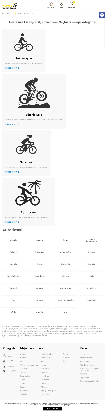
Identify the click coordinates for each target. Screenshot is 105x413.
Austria (39, 240)
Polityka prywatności (88, 365)
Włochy (39, 300)
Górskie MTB (34, 114)
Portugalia (13, 288)
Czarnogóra (65, 252)
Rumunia (39, 288)
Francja (13, 264)
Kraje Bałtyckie (13, 276)
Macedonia (40, 276)
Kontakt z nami (86, 358)
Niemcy (65, 276)
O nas (82, 354)
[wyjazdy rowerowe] (9, 6)
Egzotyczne (28, 212)
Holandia (91, 264)
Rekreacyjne (23, 58)
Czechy (91, 252)
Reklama (83, 374)
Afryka (13, 312)
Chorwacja (39, 252)
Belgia (65, 240)
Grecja (40, 264)
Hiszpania (65, 264)
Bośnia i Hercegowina (91, 240)
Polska (91, 276)
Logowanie (84, 377)
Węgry (13, 300)
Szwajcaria (91, 288)
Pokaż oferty (11, 68)
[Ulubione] (71, 5)
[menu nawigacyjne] (101, 5)
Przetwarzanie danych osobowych (89, 369)
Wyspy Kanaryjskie (65, 300)
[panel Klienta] (61, 5)
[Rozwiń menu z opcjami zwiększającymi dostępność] (102, 15)
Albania (13, 240)
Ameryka (39, 312)
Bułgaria (13, 252)
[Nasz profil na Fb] (51, 5)
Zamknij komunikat (52, 409)
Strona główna (7, 13)
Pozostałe (91, 300)
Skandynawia (65, 288)
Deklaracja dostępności (89, 381)
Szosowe (26, 162)
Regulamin (84, 361)
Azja (65, 312)
